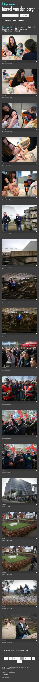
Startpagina (6, 20)
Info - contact (18, 20)
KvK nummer (5, 677)
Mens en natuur (21, 29)
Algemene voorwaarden (8, 672)
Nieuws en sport (20, 27)
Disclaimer (5, 674)
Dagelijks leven (7, 29)
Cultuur (30, 27)
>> (19, 662)
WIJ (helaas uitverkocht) (11, 31)
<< (6, 658)
